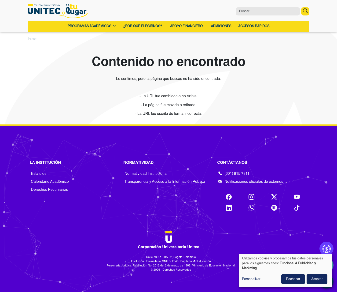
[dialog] (285, 270)
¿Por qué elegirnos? (142, 26)
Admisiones (221, 26)
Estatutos (38, 174)
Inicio (32, 39)
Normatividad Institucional (146, 174)
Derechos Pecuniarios (49, 190)
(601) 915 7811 (233, 174)
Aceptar (317, 279)
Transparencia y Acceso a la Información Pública (165, 182)
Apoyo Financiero (186, 26)
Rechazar (293, 279)
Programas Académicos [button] (92, 26)
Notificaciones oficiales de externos (250, 182)
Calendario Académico (50, 182)
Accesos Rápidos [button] (253, 26)
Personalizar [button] (251, 279)
